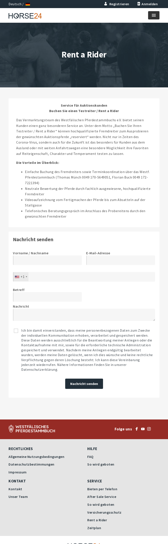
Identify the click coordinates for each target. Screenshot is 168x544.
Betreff (19, 290)
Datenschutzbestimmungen (31, 464)
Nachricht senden (84, 383)
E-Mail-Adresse (98, 253)
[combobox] (20, 276)
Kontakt (15, 489)
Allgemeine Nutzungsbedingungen (36, 456)
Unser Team (18, 496)
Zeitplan (94, 528)
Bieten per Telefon (102, 489)
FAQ (90, 456)
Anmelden (147, 4)
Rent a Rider (97, 520)
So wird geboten (100, 464)
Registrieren (116, 4)
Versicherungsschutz (104, 512)
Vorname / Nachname (30, 253)
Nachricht (21, 306)
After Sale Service (101, 496)
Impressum (18, 472)
